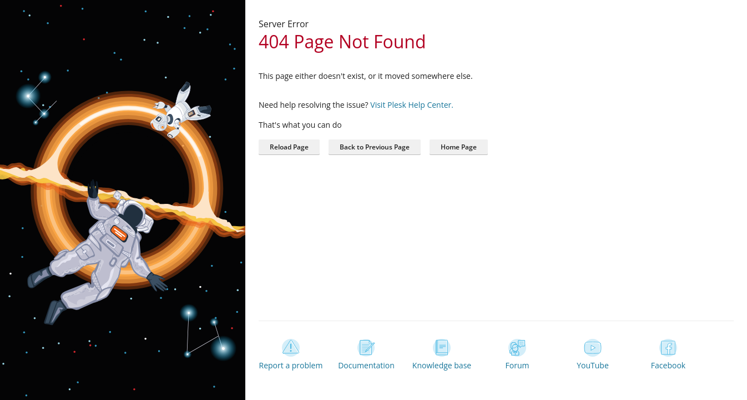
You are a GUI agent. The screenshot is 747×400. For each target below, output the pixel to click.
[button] (459, 147)
